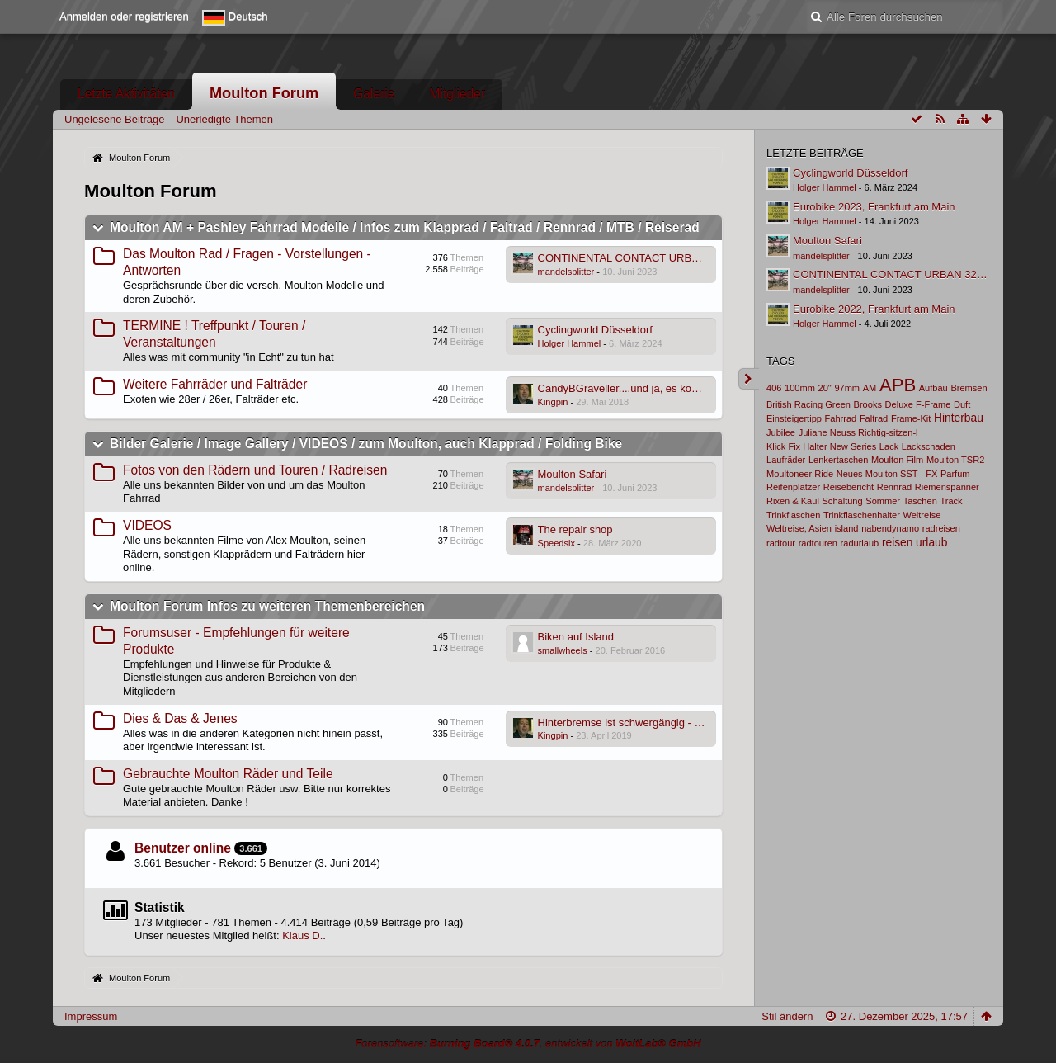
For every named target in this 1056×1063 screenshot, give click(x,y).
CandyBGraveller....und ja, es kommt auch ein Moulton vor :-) (683, 388)
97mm (847, 388)
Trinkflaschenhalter (861, 515)
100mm (800, 388)
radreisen (941, 528)
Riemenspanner (947, 487)
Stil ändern (787, 1016)
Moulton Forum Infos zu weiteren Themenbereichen (267, 606)
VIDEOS (147, 525)
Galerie (373, 94)
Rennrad (894, 487)
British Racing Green (808, 404)
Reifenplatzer (793, 487)
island (847, 528)
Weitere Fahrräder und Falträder (215, 384)
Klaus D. (302, 935)
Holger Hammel (569, 343)
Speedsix (556, 543)
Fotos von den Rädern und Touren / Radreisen (255, 470)
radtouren (818, 543)
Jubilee (780, 432)
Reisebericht (848, 487)
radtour (780, 543)
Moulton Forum (264, 93)
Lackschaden (928, 446)
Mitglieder (458, 94)
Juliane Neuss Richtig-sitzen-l (858, 432)
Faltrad (874, 418)
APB (897, 385)
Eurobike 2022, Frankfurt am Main (874, 309)
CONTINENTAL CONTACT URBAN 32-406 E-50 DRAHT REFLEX (695, 258)
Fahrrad (841, 418)
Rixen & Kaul (792, 501)
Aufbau (933, 388)
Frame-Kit (911, 418)
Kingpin (553, 402)
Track (951, 501)
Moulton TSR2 (955, 460)
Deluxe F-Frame (918, 404)
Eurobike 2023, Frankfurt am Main (874, 207)
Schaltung (843, 501)
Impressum (90, 1016)
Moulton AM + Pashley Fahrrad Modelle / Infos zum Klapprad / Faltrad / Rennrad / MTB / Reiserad (405, 227)
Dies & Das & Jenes (180, 718)
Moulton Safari (572, 474)
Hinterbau (958, 417)
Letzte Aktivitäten (126, 94)
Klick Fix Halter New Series (821, 446)
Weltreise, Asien (799, 528)
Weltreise (921, 515)
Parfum (955, 474)
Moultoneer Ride (799, 474)
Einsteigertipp (794, 418)
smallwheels (562, 650)
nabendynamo (890, 528)
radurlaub (860, 543)
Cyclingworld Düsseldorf (595, 330)
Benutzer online (182, 848)
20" (825, 388)
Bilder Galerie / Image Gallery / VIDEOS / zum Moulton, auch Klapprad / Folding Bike (366, 444)
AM (870, 388)
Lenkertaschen (838, 460)
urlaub (931, 542)
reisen (897, 542)
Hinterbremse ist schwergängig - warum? (635, 722)
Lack (888, 446)
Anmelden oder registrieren (124, 16)
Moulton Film (897, 460)
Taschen (920, 501)
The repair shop (575, 529)
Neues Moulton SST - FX (887, 474)
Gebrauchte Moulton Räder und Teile (228, 774)
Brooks (868, 404)
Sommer (882, 501)
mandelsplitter (566, 271)
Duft (962, 404)
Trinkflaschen (793, 515)
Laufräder (785, 460)
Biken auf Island (576, 637)
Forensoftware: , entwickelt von (527, 1043)
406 (773, 388)
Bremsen (968, 388)
